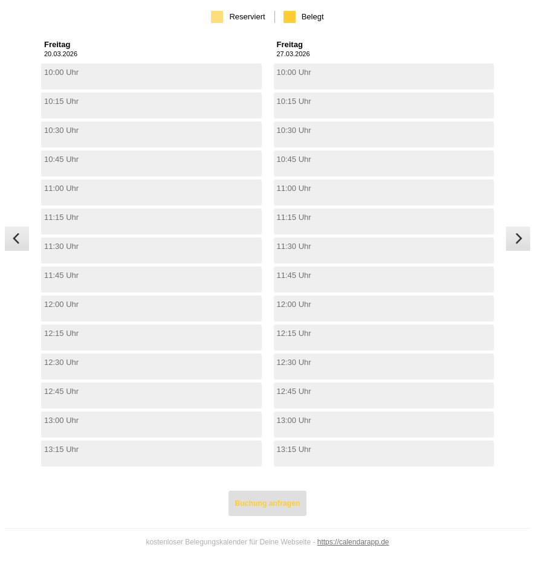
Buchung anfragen (267, 503)
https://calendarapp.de (353, 542)
